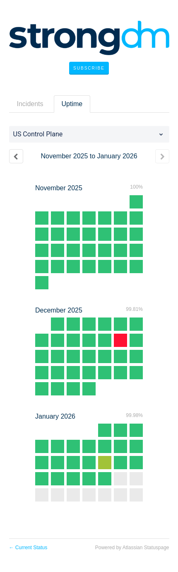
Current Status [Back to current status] (28, 547)
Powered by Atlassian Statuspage (132, 547)
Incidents (30, 103)
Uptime (72, 103)
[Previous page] (16, 156)
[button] (89, 68)
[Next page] (162, 156)
